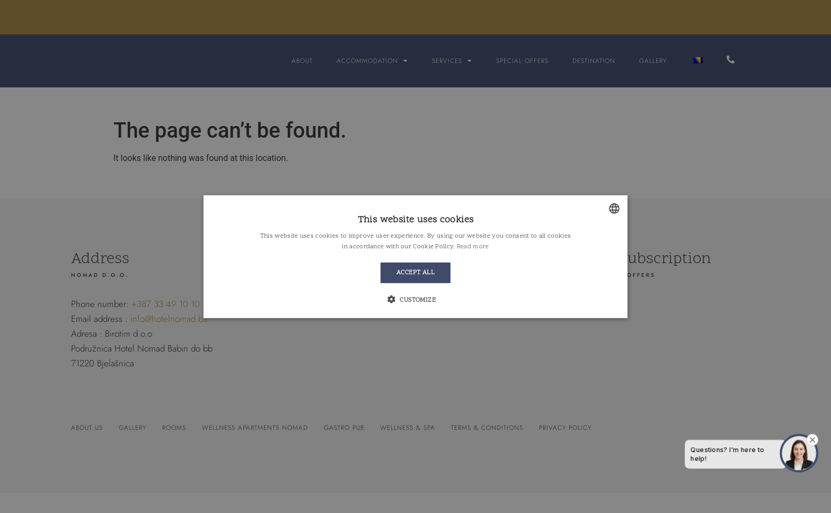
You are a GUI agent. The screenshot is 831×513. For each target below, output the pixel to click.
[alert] (415, 256)
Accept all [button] (415, 272)
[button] (415, 299)
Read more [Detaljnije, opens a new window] (473, 246)
